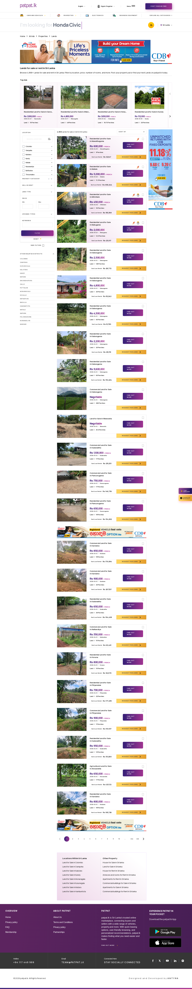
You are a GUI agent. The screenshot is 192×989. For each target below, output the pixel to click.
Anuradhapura (26, 280)
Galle (22, 284)
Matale (23, 310)
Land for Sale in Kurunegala (73, 883)
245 (137, 839)
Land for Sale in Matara (71, 887)
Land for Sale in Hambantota (74, 891)
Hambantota (25, 306)
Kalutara (24, 270)
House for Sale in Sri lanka (113, 862)
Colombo (24, 259)
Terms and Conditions (63, 922)
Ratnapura (24, 299)
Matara (23, 277)
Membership (10, 932)
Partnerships (59, 932)
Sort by (132, 131)
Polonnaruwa (25, 317)
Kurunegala (25, 266)
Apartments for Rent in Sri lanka (116, 879)
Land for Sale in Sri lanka (112, 866)
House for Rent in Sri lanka (113, 870)
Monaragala (25, 291)
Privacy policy (11, 922)
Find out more (107, 945)
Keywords (26, 220)
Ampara (23, 313)
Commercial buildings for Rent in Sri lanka (119, 891)
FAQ (7, 927)
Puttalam (24, 288)
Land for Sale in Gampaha (72, 866)
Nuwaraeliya (25, 320)
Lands (54, 36)
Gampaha (24, 262)
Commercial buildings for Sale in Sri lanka (119, 883)
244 (132, 839)
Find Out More (131, 145)
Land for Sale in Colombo (72, 862)
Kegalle (23, 295)
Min (23, 202)
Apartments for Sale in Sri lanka (115, 887)
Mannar (23, 324)
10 (119, 839)
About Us (57, 917)
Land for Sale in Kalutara (72, 870)
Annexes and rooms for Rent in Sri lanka (119, 875)
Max (39, 202)
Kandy (22, 273)
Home (22, 36)
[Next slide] (170, 116)
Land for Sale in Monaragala (73, 879)
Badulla (23, 302)
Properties (43, 36)
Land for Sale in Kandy (71, 875)
